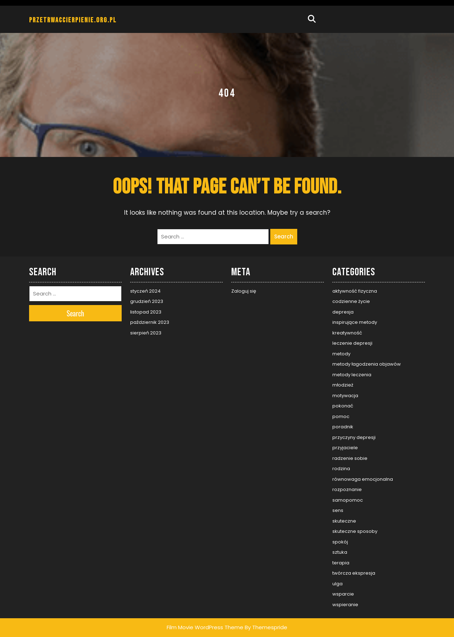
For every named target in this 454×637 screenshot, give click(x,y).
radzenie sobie (349, 458)
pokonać (342, 405)
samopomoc (347, 500)
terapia (340, 562)
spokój (340, 542)
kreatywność (347, 332)
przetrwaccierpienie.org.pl (73, 20)
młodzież (342, 385)
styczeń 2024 (145, 291)
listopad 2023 (145, 312)
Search (283, 236)
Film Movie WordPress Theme (205, 627)
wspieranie (345, 604)
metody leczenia (351, 374)
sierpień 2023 (145, 332)
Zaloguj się (243, 291)
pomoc (340, 416)
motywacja (345, 395)
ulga (337, 583)
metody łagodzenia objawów (366, 364)
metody (341, 353)
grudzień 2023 (146, 301)
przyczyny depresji (354, 437)
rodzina (341, 468)
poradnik (342, 426)
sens (337, 510)
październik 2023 (149, 322)
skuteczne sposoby (354, 531)
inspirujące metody (354, 322)
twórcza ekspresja (353, 573)
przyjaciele (345, 447)
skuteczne (344, 521)
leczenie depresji (352, 343)
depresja (343, 312)
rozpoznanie (347, 489)
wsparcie (343, 594)
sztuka (339, 552)
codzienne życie (351, 301)
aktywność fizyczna (354, 291)
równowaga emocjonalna (362, 479)
